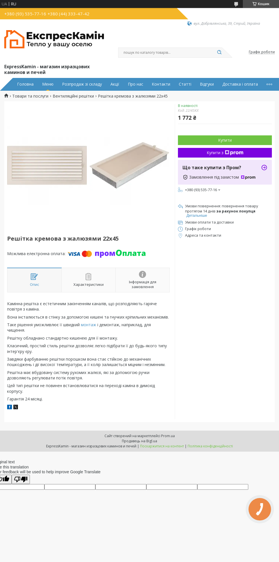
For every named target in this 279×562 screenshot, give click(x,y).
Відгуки (207, 84)
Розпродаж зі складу (82, 84)
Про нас (135, 84)
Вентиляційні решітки (73, 96)
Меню (48, 84)
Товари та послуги (30, 96)
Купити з (225, 152)
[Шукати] (219, 52)
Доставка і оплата (240, 84)
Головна (25, 84)
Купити (225, 140)
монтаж (88, 324)
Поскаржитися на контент (162, 446)
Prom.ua (168, 435)
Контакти (161, 84)
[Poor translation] (21, 479)
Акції (114, 84)
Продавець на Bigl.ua (139, 441)
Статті (185, 84)
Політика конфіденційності (210, 446)
